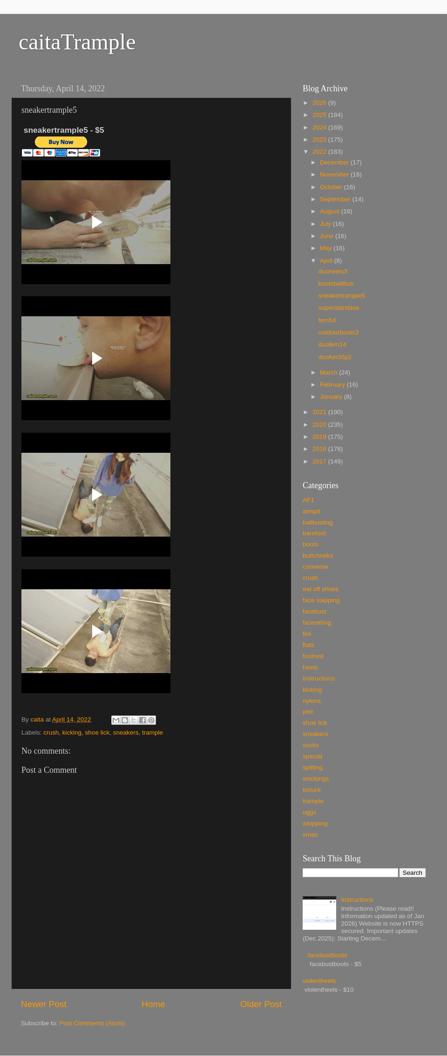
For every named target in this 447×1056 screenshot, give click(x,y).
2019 (320, 436)
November (335, 174)
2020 (320, 424)
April (327, 260)
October (332, 187)
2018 (320, 448)
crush (51, 732)
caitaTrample (77, 41)
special (312, 756)
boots (310, 544)
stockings (316, 778)
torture (312, 789)
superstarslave (338, 307)
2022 (320, 151)
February (333, 384)
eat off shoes (321, 589)
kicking (71, 732)
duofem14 (332, 344)
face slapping (321, 600)
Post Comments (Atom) (92, 1023)
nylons (312, 700)
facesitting (317, 622)
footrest (313, 656)
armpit (311, 511)
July (326, 223)
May (326, 248)
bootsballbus (336, 283)
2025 (320, 114)
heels (310, 667)
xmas (310, 834)
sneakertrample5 (342, 295)
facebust (314, 611)
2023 (320, 139)
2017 (320, 461)
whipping (315, 823)
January (332, 396)
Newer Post (44, 1004)
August (330, 211)
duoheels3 (332, 271)
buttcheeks (318, 555)
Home (153, 1004)
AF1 (308, 500)
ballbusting (318, 522)
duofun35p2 (335, 357)
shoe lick (97, 732)
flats (308, 644)
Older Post (261, 1004)
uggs (309, 812)
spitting (313, 767)
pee (308, 711)
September (336, 199)
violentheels (319, 980)
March (329, 372)
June (327, 235)
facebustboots (327, 955)
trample (152, 732)
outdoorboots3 (338, 332)
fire (307, 633)
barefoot (314, 533)
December (335, 162)
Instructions (319, 678)
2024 (320, 127)
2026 (320, 102)
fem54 (327, 320)
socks (311, 745)
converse (315, 566)
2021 (320, 412)
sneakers (126, 732)
